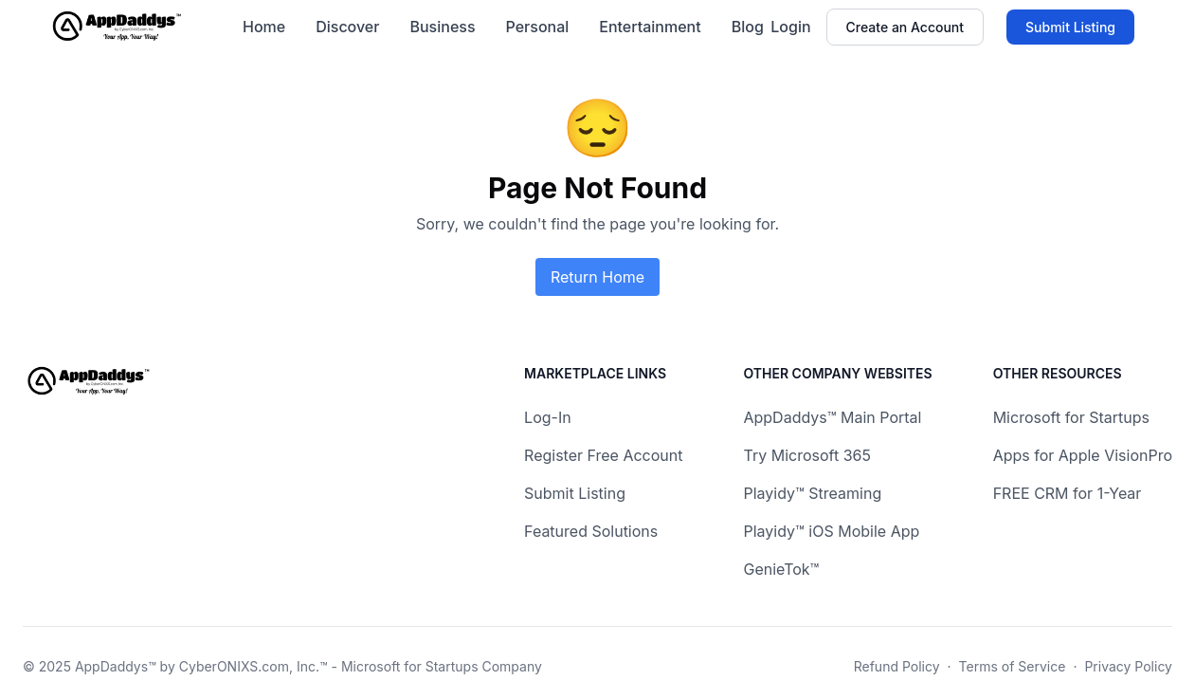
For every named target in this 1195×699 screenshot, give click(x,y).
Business (442, 26)
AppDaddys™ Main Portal (832, 417)
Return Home (597, 276)
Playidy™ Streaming (812, 493)
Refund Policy (897, 666)
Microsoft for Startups (1071, 417)
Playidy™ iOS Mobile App (831, 531)
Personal (538, 26)
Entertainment (649, 26)
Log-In (547, 417)
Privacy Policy (1128, 666)
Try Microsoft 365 (806, 455)
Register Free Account (603, 455)
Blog (748, 26)
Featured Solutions (591, 531)
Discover (347, 26)
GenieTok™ (781, 569)
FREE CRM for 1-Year (1067, 493)
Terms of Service (1012, 666)
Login (790, 26)
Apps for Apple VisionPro (1082, 455)
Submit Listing (1070, 27)
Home (264, 26)
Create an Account (905, 27)
